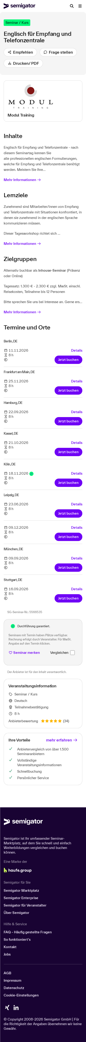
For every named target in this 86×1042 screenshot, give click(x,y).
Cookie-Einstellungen (21, 995)
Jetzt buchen (68, 360)
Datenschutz (14, 988)
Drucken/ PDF (23, 63)
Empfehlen (20, 52)
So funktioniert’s (17, 939)
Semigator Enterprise (21, 898)
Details (76, 350)
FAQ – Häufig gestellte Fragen (28, 932)
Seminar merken (24, 653)
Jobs (7, 954)
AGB (7, 973)
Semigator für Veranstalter (25, 905)
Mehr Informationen (22, 180)
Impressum (12, 980)
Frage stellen (58, 52)
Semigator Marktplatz (21, 890)
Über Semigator (16, 913)
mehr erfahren (62, 740)
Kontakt (10, 947)
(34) (55, 721)
